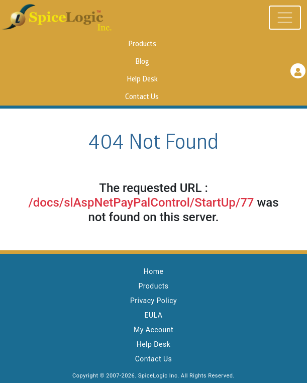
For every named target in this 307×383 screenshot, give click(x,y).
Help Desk (142, 79)
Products (142, 44)
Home (154, 271)
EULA (154, 315)
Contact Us (142, 97)
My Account (153, 330)
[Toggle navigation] (285, 18)
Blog (142, 62)
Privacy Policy (153, 301)
